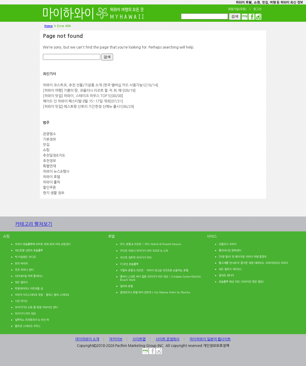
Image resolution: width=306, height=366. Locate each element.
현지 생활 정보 (53, 193)
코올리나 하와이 (227, 244)
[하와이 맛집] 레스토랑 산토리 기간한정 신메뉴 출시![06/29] (88, 106)
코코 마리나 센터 (24, 269)
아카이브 (115, 339)
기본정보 (49, 139)
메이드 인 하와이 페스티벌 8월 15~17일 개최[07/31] (83, 101)
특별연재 (49, 166)
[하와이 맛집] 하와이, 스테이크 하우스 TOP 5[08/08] (83, 96)
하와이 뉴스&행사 (56, 171)
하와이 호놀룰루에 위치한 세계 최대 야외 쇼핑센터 (42, 244)
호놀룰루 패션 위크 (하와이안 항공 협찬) (241, 281)
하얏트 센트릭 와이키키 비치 (136, 257)
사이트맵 (139, 339)
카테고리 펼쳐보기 (41, 226)
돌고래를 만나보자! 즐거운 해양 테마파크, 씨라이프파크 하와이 (253, 262)
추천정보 (49, 161)
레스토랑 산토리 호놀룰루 (29, 250)
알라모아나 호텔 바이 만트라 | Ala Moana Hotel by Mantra (155, 292)
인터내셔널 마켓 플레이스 (29, 276)
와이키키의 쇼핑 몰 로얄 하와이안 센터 (36, 307)
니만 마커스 (21, 301)
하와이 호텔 (51, 177)
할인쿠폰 (49, 187)
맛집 (46, 145)
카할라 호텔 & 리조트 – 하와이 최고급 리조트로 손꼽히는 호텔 (154, 270)
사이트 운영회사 (167, 339)
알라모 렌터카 (226, 275)
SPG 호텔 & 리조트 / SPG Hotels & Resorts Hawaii (150, 244)
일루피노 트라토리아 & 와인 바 (32, 319)
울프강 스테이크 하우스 (27, 326)
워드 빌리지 (21, 282)
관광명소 (49, 134)
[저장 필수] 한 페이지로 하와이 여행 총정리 (242, 256)
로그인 (257, 8)
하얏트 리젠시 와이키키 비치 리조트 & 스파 (144, 250)
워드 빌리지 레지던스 (230, 269)
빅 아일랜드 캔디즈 (25, 257)
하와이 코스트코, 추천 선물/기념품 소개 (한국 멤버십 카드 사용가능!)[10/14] (100, 85)
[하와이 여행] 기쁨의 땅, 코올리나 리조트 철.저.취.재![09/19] (89, 90)
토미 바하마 (21, 263)
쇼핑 (46, 150)
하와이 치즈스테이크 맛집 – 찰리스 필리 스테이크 (42, 294)
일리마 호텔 (126, 286)
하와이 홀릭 (51, 182)
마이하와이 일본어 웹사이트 (210, 339)
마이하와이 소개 (87, 339)
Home (48, 26)
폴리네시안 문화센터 (230, 250)
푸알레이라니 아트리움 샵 (29, 288)
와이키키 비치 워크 (25, 313)
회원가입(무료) (237, 8)
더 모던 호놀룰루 (129, 264)
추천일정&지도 (54, 155)
